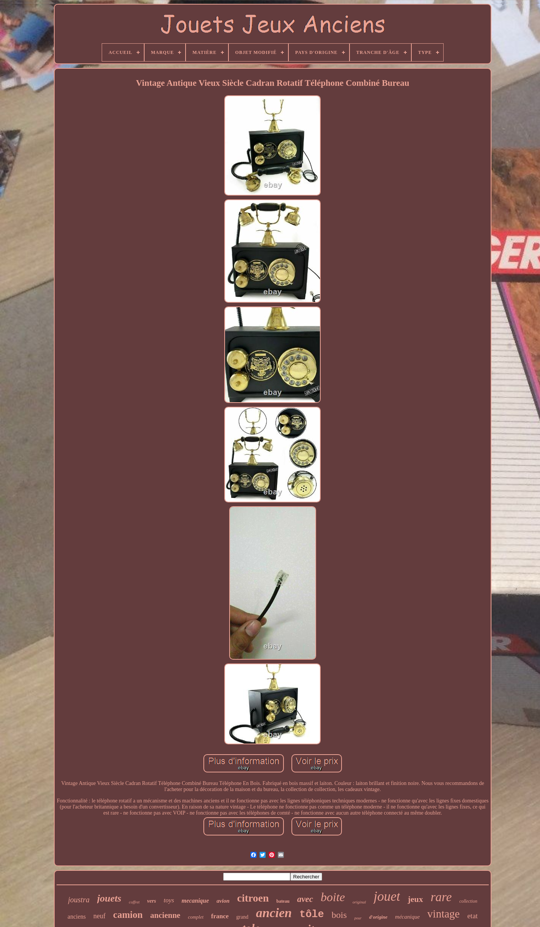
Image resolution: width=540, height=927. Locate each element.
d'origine (378, 917)
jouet (386, 896)
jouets (109, 898)
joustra (79, 899)
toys (169, 900)
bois (339, 915)
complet (195, 917)
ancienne (165, 915)
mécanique (407, 917)
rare (441, 897)
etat (472, 916)
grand (242, 917)
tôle (311, 914)
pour (358, 918)
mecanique (195, 900)
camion (128, 915)
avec (305, 899)
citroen (253, 898)
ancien (274, 913)
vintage (443, 914)
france (219, 916)
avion (223, 901)
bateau (283, 901)
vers (151, 901)
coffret (134, 902)
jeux (415, 899)
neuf (99, 916)
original (359, 902)
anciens (77, 916)
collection (468, 901)
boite (333, 897)
